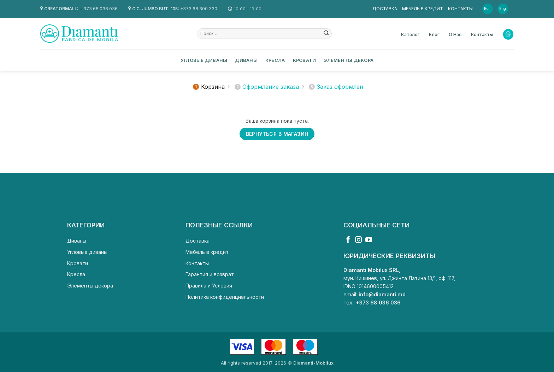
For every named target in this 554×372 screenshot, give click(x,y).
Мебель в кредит (422, 8)
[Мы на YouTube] (368, 240)
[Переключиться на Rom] (488, 9)
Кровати (304, 60)
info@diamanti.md (382, 294)
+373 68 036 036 (378, 303)
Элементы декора (348, 60)
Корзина (209, 86)
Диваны (246, 60)
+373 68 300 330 (198, 8)
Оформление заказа (267, 86)
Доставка (384, 8)
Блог (434, 34)
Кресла (275, 60)
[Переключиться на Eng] (503, 9)
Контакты (460, 8)
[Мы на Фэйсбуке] (348, 240)
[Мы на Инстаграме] (358, 240)
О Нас (455, 34)
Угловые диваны (204, 60)
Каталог (410, 34)
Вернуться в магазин (277, 134)
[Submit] (326, 33)
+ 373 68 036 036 (98, 8)
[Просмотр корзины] (508, 34)
